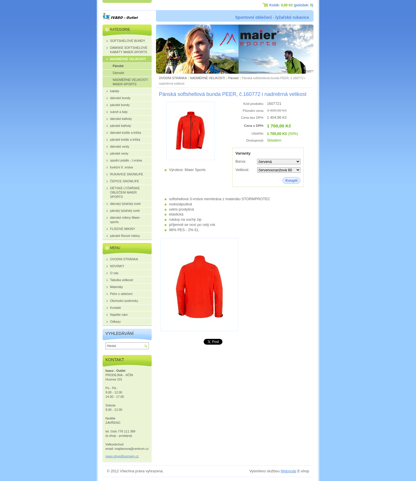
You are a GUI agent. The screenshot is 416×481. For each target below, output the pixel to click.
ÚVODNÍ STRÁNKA (173, 78)
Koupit (291, 180)
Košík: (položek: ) (291, 5)
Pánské (233, 78)
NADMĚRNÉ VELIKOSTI (207, 78)
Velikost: (242, 170)
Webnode (288, 471)
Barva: (240, 161)
